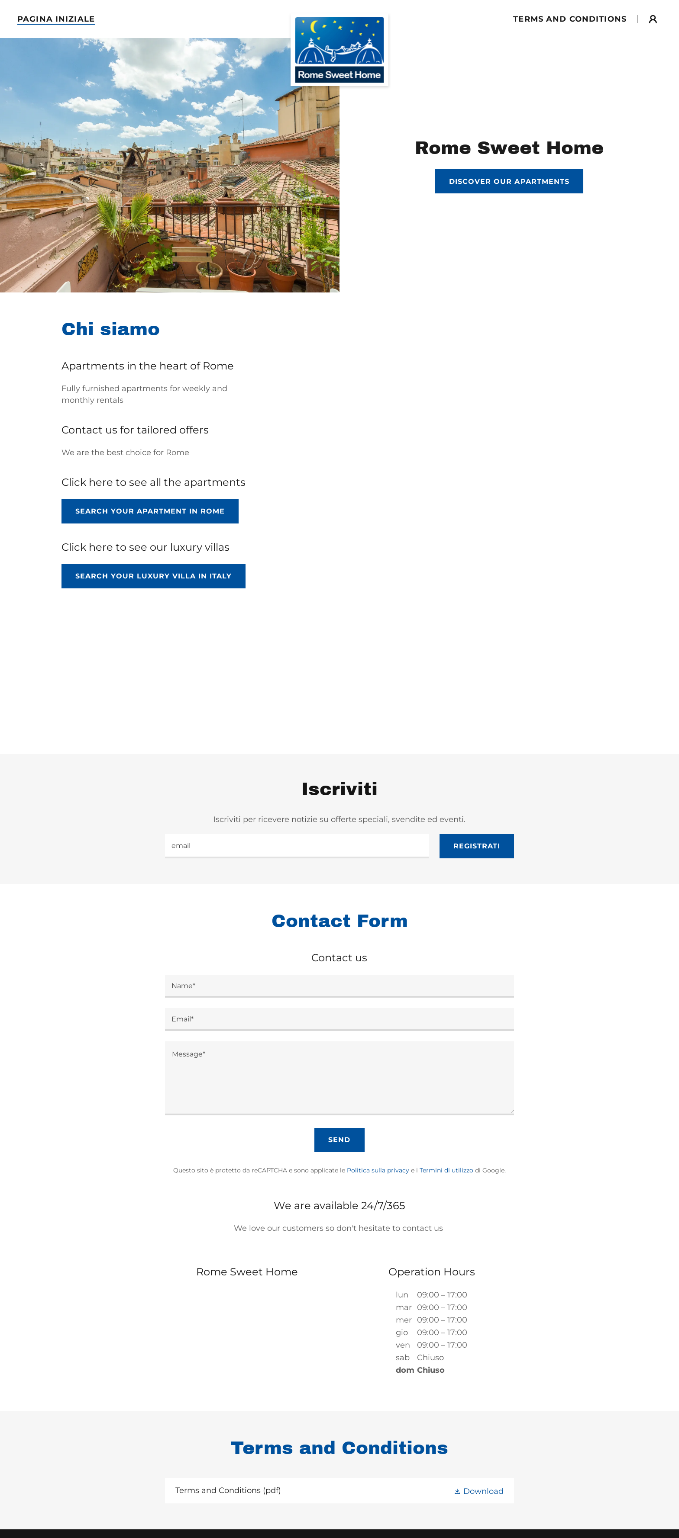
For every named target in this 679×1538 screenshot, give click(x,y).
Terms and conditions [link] (570, 19)
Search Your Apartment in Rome (150, 511)
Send (339, 1140)
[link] (339, 17)
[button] (653, 19)
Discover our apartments (509, 181)
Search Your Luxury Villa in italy (153, 576)
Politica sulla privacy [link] (378, 1170)
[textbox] (297, 846)
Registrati (476, 846)
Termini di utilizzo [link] (446, 1170)
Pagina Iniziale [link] (56, 19)
